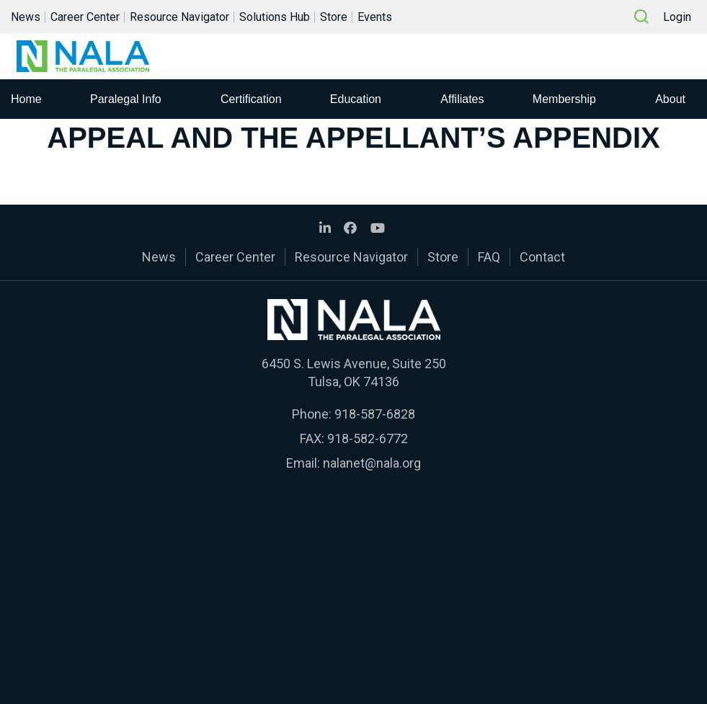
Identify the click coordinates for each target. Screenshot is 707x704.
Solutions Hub (274, 17)
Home (26, 99)
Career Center (85, 17)
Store (333, 17)
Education (355, 99)
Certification (251, 99)
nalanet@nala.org (372, 463)
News (25, 17)
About (670, 99)
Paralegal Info (125, 99)
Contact (542, 256)
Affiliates (462, 99)
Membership (564, 99)
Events (374, 17)
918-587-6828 (374, 414)
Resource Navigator (179, 17)
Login (677, 17)
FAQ (489, 256)
